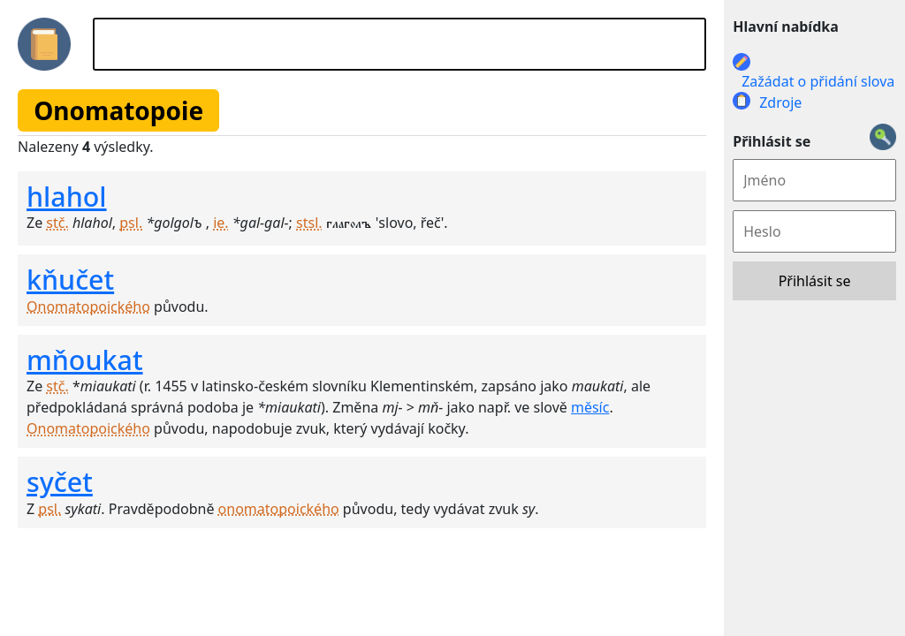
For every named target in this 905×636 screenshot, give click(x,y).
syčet (60, 481)
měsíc (590, 407)
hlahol (67, 196)
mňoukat (85, 359)
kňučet (70, 279)
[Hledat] (399, 44)
